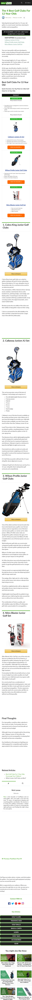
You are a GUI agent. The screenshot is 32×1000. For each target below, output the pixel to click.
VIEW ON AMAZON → (16, 147)
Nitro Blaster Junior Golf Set (13, 44)
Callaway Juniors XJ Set (12, 40)
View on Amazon (16, 274)
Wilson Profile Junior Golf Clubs (14, 42)
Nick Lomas (8, 17)
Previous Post (7, 859)
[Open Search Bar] (21, 2)
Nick (4, 796)
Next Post (17, 859)
